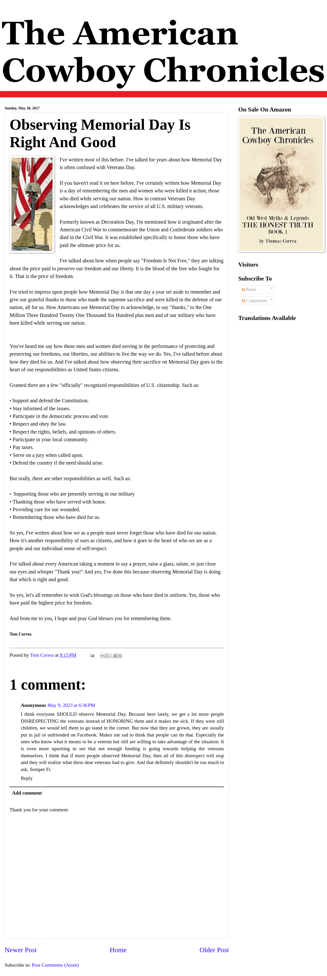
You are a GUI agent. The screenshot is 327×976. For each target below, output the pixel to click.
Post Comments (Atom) (55, 965)
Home (118, 950)
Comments (254, 300)
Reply (27, 778)
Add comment (27, 793)
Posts (249, 289)
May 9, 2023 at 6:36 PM (71, 705)
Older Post (214, 950)
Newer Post (21, 950)
